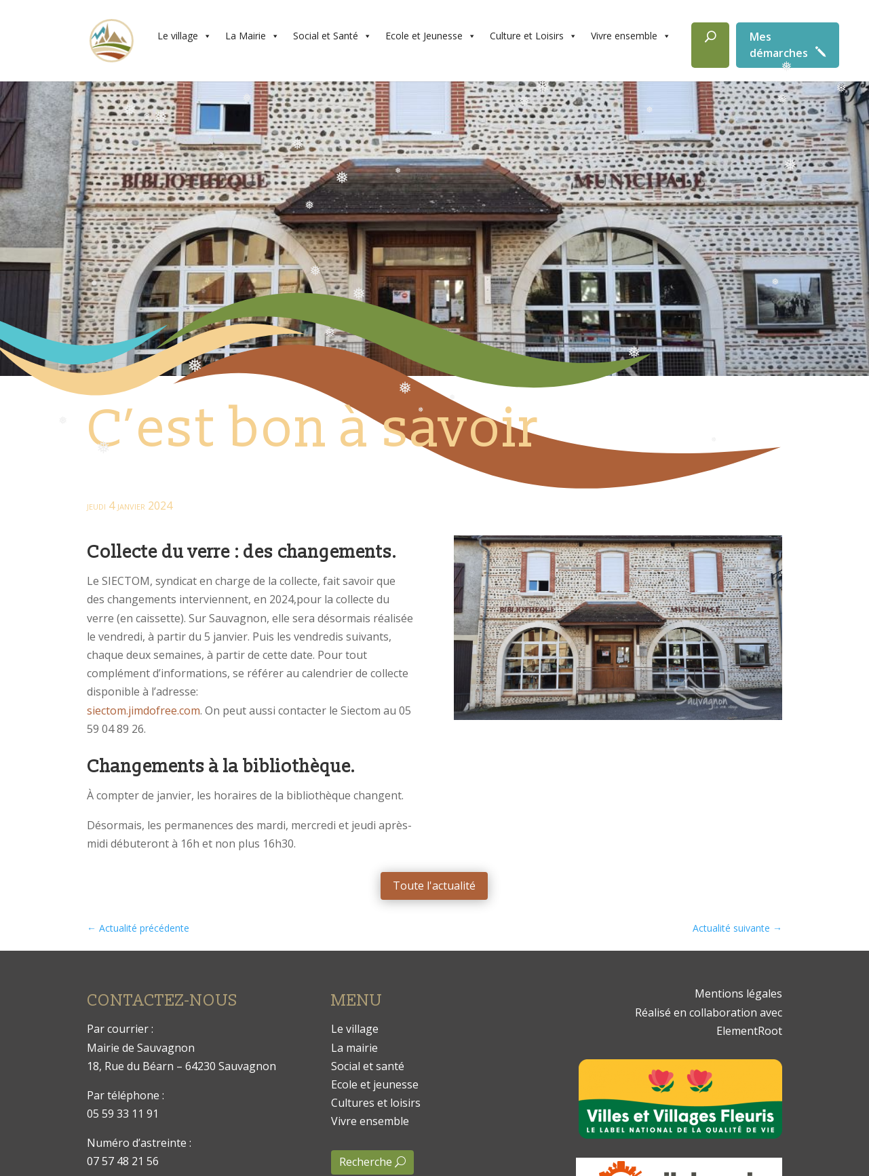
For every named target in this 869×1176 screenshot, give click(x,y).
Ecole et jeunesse (375, 1084)
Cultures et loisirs (376, 1102)
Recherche (365, 1161)
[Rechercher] (710, 45)
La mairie (354, 1047)
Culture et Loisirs (533, 36)
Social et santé (367, 1066)
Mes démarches (779, 44)
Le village (184, 36)
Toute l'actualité (434, 885)
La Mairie (252, 36)
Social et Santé (332, 36)
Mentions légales (738, 993)
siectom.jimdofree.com (143, 710)
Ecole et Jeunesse (430, 36)
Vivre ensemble (631, 36)
